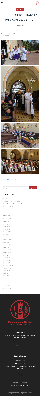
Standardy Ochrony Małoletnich (20, 394)
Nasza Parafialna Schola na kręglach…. (14, 204)
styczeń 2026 (7, 226)
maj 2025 (6, 247)
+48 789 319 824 (22, 382)
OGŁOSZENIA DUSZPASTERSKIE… (11, 201)
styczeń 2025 (7, 258)
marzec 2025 (7, 252)
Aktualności (20, 9)
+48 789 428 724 (23, 379)
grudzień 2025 (7, 229)
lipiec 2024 (6, 273)
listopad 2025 (7, 232)
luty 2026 (6, 224)
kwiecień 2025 (7, 250)
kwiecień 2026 (7, 219)
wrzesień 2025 (7, 237)
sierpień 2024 (7, 270)
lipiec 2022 (6, 276)
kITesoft (30, 392)
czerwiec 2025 (7, 245)
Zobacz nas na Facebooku (8, 179)
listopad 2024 (7, 263)
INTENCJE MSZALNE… (8, 198)
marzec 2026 (7, 221)
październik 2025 (8, 234)
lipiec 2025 (6, 242)
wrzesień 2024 (7, 268)
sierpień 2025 (7, 239)
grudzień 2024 (7, 260)
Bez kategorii (7, 288)
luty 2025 (6, 255)
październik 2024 (8, 265)
